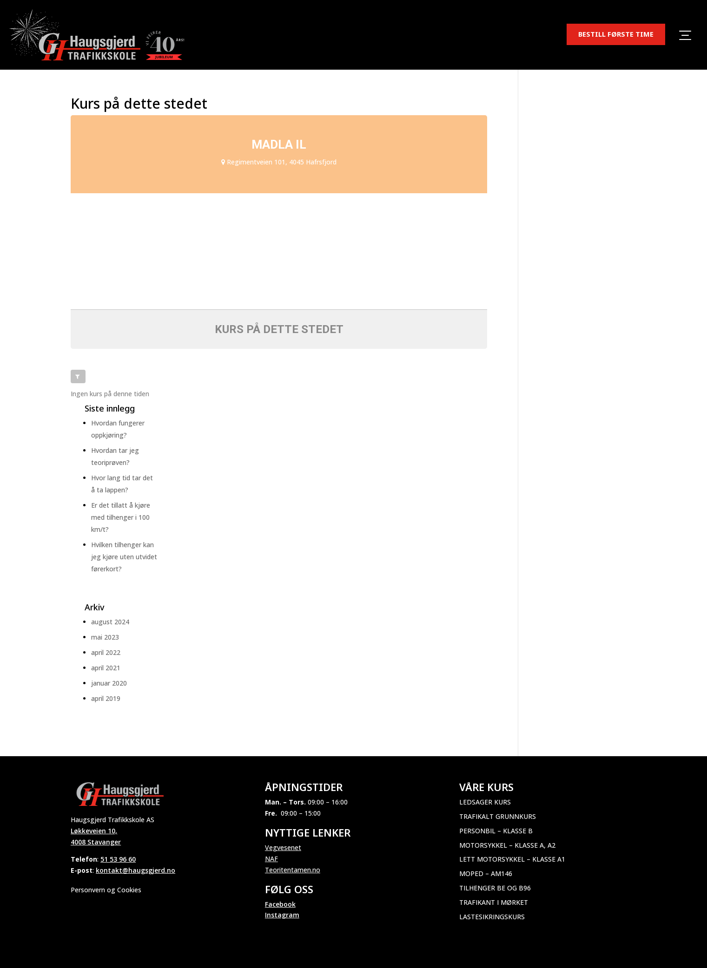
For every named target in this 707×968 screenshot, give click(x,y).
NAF (271, 858)
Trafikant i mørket (493, 902)
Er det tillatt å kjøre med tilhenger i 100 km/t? (120, 517)
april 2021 (105, 667)
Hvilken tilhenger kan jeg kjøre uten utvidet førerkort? (124, 556)
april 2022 (105, 652)
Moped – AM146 (485, 873)
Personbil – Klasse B (496, 830)
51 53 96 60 (118, 859)
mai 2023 (105, 637)
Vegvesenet (283, 847)
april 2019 (105, 698)
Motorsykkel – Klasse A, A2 (507, 845)
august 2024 (110, 621)
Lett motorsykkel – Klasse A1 (512, 859)
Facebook (280, 904)
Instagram (282, 914)
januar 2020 (109, 683)
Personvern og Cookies (106, 889)
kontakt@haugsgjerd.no (135, 870)
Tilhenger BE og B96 (495, 887)
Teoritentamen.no (292, 869)
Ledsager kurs (485, 802)
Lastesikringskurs (492, 916)
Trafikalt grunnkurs (497, 816)
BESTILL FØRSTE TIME (616, 34)
